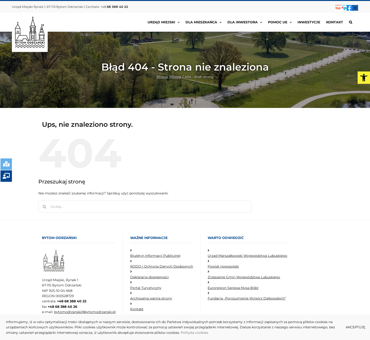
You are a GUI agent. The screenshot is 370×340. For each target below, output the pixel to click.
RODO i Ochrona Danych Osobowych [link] (161, 266)
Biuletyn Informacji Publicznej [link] (155, 256)
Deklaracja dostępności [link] (149, 277)
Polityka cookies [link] (194, 332)
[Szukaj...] (145, 207)
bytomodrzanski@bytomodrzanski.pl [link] (85, 312)
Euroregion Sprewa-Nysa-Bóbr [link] (233, 288)
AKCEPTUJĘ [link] (355, 327)
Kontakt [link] (137, 309)
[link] (364, 77)
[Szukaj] (44, 207)
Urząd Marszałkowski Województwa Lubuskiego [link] (247, 256)
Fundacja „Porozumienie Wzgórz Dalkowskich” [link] (247, 298)
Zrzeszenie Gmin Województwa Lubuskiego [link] (244, 277)
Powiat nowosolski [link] (223, 266)
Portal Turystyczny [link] (145, 288)
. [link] (208, 332)
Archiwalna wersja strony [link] (151, 298)
